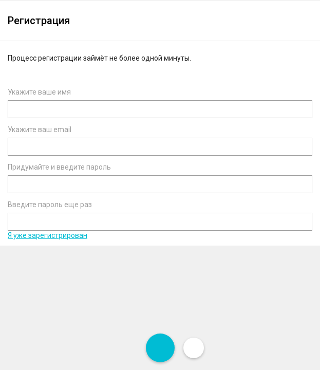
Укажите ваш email (39, 129)
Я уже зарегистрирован (47, 235)
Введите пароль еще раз (50, 204)
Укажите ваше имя (39, 92)
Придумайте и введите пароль (59, 167)
